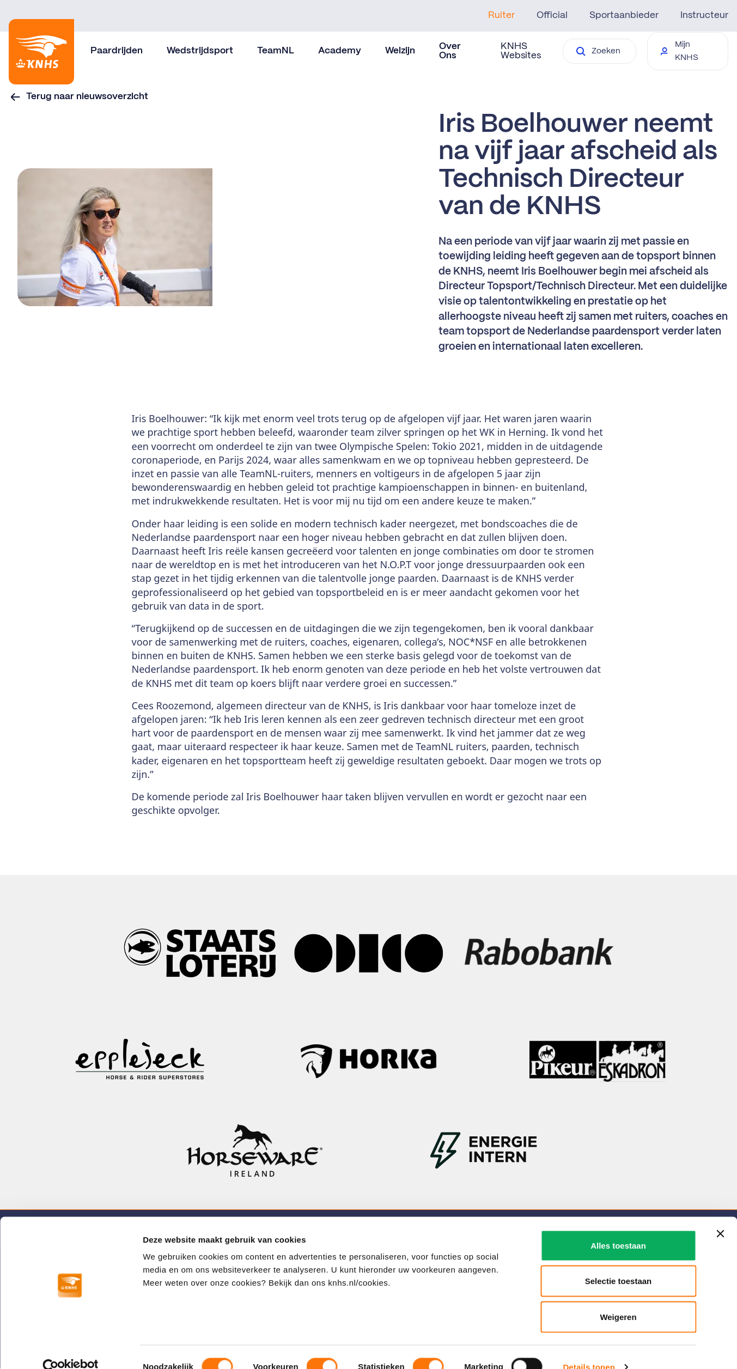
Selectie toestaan (618, 1262)
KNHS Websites (521, 51)
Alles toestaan (618, 1226)
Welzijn (400, 50)
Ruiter (501, 15)
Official (552, 15)
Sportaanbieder (624, 15)
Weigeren (618, 1297)
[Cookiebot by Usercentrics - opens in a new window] (70, 1348)
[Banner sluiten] (720, 1214)
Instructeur (704, 15)
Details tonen (588, 1347)
